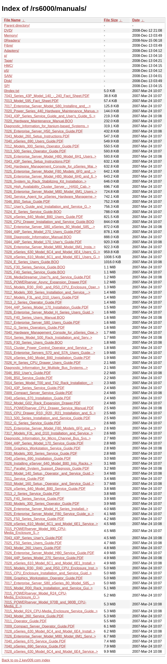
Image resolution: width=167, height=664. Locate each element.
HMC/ (8, 66)
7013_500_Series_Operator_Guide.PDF (35, 151)
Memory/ (11, 35)
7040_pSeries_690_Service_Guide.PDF (35, 646)
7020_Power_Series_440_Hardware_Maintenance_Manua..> (51, 111)
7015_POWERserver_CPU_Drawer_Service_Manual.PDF (49, 408)
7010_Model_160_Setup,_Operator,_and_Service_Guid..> (49, 484)
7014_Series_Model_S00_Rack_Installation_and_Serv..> (48, 337)
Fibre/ (8, 45)
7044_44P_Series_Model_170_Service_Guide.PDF (44, 443)
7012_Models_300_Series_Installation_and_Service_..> (47, 292)
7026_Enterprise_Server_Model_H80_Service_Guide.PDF (49, 553)
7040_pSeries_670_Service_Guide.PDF (35, 641)
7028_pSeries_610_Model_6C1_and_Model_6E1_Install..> (49, 563)
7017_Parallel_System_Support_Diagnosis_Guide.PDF (46, 468)
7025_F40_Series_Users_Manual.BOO (34, 317)
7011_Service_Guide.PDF (24, 479)
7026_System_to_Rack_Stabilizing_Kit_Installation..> (45, 181)
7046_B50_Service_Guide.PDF (28, 378)
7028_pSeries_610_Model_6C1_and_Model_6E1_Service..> (51, 524)
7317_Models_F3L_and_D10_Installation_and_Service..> (48, 433)
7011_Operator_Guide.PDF (25, 621)
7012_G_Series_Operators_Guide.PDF (34, 327)
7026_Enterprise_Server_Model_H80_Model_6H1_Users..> (50, 156)
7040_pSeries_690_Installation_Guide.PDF (37, 458)
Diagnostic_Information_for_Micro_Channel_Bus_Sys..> (47, 438)
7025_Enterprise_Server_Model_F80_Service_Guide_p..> (49, 514)
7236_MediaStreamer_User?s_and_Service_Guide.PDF (47, 277)
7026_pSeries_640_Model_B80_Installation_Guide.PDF (47, 358)
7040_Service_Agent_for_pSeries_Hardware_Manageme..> (50, 196)
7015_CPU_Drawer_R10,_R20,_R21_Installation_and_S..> (50, 413)
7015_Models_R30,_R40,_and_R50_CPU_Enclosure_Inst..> (51, 568)
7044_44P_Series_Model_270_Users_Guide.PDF (42, 232)
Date (136, 20)
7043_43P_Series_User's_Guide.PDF (33, 538)
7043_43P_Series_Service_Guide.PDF (34, 388)
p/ (5, 56)
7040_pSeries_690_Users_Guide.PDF (33, 141)
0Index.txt (11, 91)
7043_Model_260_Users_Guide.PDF (32, 548)
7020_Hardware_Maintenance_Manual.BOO (38, 121)
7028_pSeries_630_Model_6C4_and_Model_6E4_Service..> (51, 651)
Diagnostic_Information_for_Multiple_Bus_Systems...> (46, 368)
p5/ (6, 71)
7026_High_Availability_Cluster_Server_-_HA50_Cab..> (47, 186)
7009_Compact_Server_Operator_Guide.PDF (39, 626)
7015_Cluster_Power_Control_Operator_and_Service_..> (48, 348)
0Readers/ (12, 40)
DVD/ (8, 30)
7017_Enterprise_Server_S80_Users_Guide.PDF (42, 322)
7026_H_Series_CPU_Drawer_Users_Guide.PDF (42, 363)
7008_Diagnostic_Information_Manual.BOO (38, 237)
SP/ (7, 86)
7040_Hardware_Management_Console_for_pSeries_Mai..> (50, 166)
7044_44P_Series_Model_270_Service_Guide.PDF (44, 558)
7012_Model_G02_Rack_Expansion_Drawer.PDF (42, 403)
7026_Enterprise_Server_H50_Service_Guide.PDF (43, 131)
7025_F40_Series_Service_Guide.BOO (34, 272)
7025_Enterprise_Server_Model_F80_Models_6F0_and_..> (50, 171)
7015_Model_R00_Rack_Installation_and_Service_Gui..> (48, 588)
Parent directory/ (17, 25)
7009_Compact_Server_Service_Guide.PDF (38, 393)
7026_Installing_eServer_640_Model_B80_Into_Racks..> (48, 463)
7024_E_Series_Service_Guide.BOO (32, 212)
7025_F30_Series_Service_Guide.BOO (34, 267)
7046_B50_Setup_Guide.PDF (27, 201)
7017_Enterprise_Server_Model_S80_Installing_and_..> (47, 106)
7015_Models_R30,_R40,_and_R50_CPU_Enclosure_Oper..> (52, 287)
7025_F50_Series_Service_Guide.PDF (34, 519)
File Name (12, 20)
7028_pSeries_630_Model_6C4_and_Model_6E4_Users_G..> (52, 252)
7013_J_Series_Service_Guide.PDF (32, 494)
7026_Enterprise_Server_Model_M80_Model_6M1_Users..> (50, 191)
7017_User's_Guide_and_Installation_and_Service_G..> (47, 206)
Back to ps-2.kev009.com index (26, 660)
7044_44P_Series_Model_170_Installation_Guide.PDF (46, 307)
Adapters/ (11, 51)
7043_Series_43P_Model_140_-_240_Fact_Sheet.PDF (46, 96)
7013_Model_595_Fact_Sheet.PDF (31, 101)
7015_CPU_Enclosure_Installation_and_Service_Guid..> (48, 573)
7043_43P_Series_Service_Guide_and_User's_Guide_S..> (49, 116)
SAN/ (8, 76)
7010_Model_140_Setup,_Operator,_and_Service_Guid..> (49, 473)
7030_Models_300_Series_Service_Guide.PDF (40, 453)
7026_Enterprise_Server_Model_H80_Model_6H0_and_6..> (50, 176)
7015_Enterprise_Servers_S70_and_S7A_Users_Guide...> (49, 353)
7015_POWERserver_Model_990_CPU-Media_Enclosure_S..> (35, 531)
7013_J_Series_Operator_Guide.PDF (33, 302)
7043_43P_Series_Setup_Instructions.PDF (37, 161)
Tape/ (8, 61)
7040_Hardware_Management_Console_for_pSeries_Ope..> (51, 332)
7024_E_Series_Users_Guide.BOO (31, 262)
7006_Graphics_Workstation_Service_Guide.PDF (42, 448)
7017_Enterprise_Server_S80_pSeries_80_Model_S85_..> (49, 227)
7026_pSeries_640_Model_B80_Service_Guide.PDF (44, 489)
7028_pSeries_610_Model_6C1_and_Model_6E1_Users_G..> (52, 257)
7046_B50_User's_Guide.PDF (27, 373)
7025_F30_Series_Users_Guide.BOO (33, 342)
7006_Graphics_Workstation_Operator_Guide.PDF (43, 578)
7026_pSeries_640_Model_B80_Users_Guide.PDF (43, 217)
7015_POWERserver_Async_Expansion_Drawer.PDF (45, 282)
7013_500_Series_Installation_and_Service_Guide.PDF (47, 418)
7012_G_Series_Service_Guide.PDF (32, 423)
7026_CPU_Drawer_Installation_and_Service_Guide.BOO (49, 222)
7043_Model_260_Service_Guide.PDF (34, 616)
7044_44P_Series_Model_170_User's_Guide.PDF (43, 242)
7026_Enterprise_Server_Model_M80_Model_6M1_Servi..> (50, 636)
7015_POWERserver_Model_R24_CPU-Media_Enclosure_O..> (35, 595)
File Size (111, 20)
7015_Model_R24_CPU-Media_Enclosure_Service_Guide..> (51, 611)
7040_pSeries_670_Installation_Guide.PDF (37, 398)
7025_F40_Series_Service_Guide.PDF (34, 498)
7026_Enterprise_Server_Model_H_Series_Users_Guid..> (49, 312)
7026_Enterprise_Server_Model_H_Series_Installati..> (46, 509)
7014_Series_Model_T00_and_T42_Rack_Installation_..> (48, 383)
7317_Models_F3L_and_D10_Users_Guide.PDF (41, 297)
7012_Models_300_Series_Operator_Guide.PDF (41, 146)
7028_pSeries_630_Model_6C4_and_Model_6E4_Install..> (49, 631)
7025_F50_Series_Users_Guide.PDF (33, 543)
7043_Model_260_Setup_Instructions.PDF (37, 136)
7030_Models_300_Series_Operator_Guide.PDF (41, 503)
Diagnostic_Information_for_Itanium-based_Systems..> (46, 126)
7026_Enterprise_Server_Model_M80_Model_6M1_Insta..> (49, 247)
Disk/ (8, 81)
